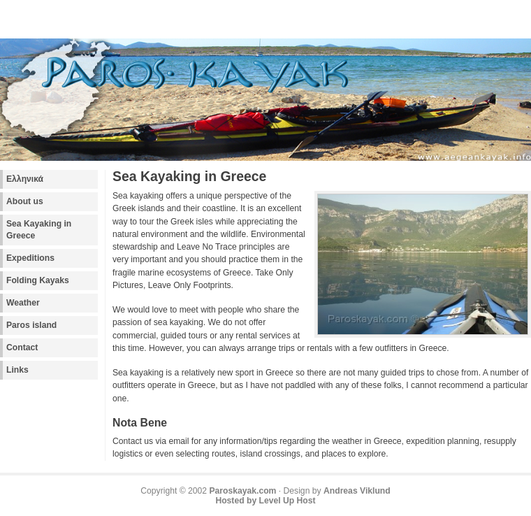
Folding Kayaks (37, 280)
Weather (23, 303)
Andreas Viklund (357, 491)
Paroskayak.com (242, 491)
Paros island (31, 325)
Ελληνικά (24, 179)
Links (17, 370)
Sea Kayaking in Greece (38, 230)
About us (24, 201)
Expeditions (30, 258)
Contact (22, 347)
